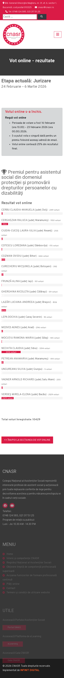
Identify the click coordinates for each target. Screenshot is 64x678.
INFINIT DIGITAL (29, 670)
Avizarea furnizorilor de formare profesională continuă (30, 584)
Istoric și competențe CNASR (22, 565)
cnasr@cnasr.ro (46, 7)
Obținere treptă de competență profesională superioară (29, 576)
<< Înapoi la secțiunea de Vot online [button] (27, 440)
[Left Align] (42, 16)
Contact (10, 595)
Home (9, 561)
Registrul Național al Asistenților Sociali (28, 569)
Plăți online (12, 591)
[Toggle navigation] (57, 34)
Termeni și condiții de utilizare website (28, 599)
